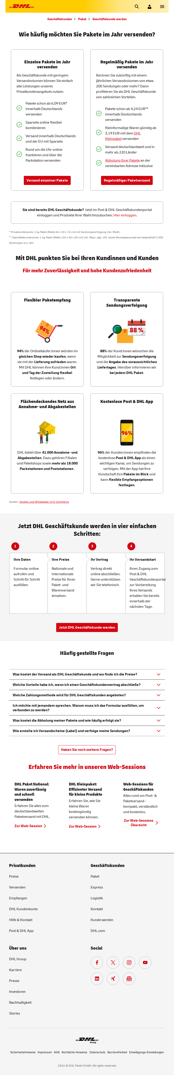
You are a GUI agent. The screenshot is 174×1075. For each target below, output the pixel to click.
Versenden (17, 887)
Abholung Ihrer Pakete (122, 160)
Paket (82, 19)
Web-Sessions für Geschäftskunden (138, 787)
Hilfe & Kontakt (20, 920)
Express (97, 887)
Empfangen (18, 898)
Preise (14, 876)
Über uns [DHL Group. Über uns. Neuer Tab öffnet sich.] (18, 948)
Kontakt (97, 909)
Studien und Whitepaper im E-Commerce (44, 502)
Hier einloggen (125, 215)
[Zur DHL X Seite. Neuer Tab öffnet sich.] (113, 962)
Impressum (45, 1052)
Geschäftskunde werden (109, 19)
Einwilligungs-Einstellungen (146, 1052)
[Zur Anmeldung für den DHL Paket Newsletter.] (129, 978)
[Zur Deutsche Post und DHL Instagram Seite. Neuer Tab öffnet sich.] (129, 962)
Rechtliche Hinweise (74, 1052)
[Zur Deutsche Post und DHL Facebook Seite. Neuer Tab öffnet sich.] (97, 962)
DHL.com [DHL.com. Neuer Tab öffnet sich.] (98, 931)
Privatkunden (22, 865)
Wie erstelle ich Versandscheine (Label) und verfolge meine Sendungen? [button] (71, 731)
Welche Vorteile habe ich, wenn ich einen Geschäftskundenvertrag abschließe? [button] (77, 684)
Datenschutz (97, 1052)
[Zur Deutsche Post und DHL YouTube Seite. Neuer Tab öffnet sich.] (145, 962)
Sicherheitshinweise (23, 1052)
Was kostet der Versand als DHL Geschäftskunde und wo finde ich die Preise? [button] (75, 674)
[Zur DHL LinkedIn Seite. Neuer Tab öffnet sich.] (97, 978)
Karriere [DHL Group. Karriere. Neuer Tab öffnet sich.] (15, 970)
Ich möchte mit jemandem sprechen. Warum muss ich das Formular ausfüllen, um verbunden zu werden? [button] (78, 707)
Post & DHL (21, 931)
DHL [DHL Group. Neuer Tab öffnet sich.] (17, 959)
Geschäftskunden (59, 19)
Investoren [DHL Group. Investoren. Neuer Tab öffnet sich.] (17, 991)
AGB (57, 1052)
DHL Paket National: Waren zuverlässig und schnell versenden (31, 792)
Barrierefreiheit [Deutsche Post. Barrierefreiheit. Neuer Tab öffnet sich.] (117, 1052)
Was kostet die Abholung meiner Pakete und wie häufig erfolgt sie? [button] (67, 720)
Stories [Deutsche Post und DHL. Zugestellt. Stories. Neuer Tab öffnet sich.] (14, 1013)
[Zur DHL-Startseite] (21, 6)
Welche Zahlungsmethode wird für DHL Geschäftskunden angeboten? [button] (69, 695)
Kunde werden (102, 920)
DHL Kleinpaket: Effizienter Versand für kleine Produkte (85, 789)
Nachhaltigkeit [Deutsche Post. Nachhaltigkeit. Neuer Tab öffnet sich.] (20, 1002)
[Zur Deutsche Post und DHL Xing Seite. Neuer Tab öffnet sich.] (113, 978)
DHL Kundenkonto (23, 909)
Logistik (97, 898)
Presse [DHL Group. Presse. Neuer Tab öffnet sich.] (14, 981)
